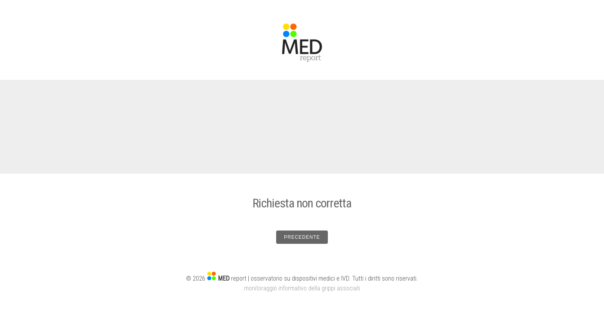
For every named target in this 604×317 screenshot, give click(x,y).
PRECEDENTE (302, 237)
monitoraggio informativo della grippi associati (302, 288)
